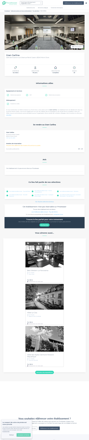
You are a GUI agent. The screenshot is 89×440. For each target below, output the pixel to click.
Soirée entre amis (30, 7)
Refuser (11, 435)
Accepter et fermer (23, 435)
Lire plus (8, 115)
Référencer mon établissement (73, 3)
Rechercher (44, 225)
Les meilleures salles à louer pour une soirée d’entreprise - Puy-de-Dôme (70, 195)
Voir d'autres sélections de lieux (44, 201)
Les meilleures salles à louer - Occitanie (69, 191)
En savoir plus (6, 431)
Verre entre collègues (43, 7)
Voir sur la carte (10, 138)
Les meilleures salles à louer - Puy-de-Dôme (19, 191)
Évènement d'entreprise (57, 7)
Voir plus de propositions (44, 372)
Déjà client (33, 428)
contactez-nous (58, 214)
